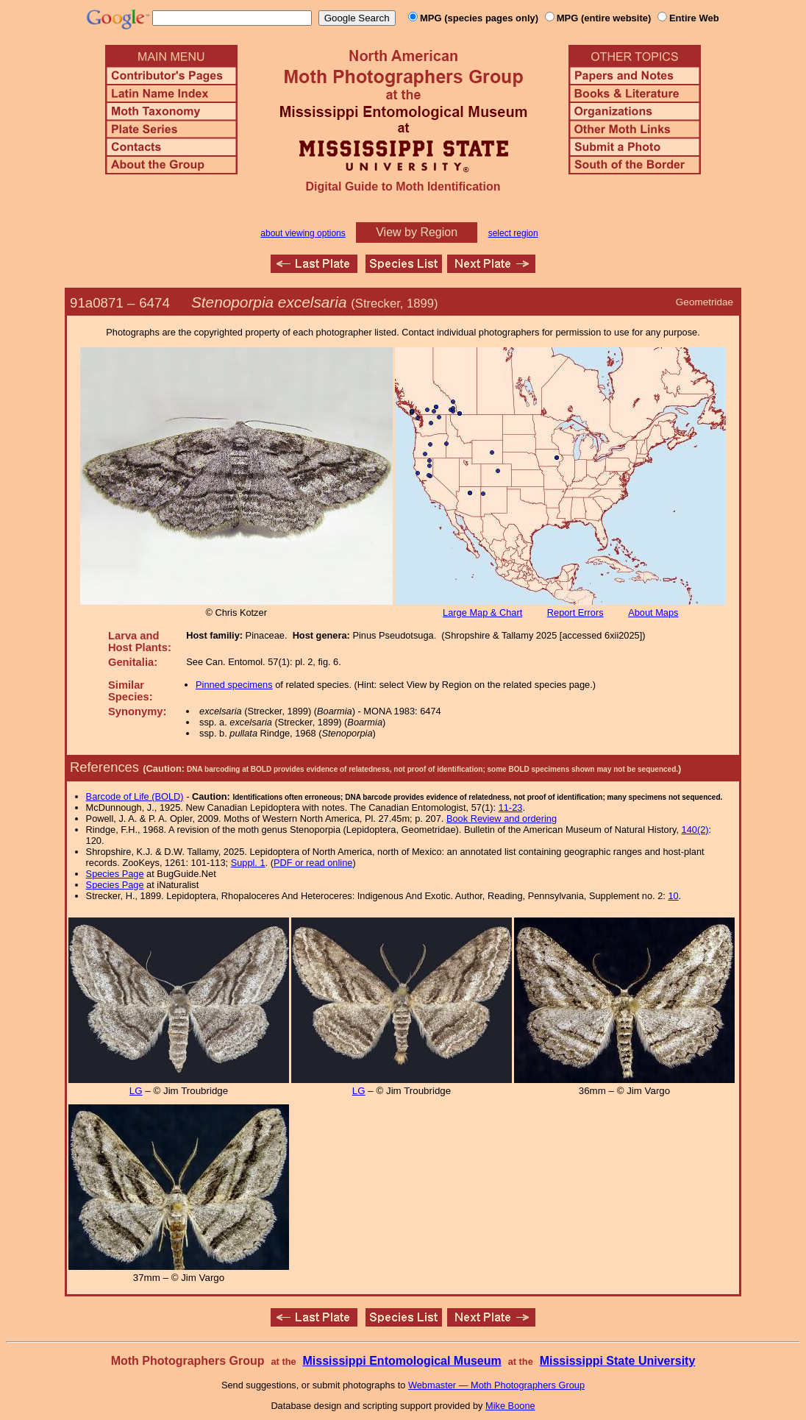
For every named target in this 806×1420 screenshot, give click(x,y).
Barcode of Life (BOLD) (135, 796)
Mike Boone (510, 1405)
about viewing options (302, 233)
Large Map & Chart (482, 612)
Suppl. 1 (248, 862)
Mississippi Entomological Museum (401, 1361)
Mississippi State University (618, 1361)
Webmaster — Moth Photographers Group (496, 1385)
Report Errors (575, 612)
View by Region (416, 232)
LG (136, 1090)
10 (673, 895)
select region (513, 233)
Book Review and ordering (501, 818)
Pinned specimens (234, 684)
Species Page (115, 873)
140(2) (695, 829)
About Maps (653, 612)
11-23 (511, 807)
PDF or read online (313, 862)
